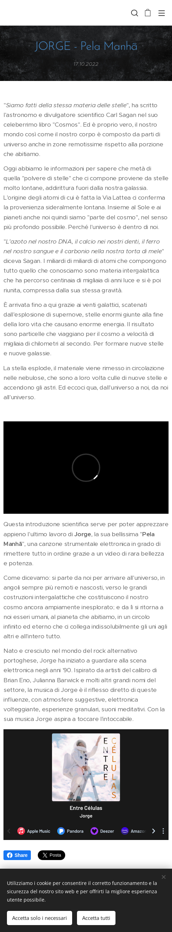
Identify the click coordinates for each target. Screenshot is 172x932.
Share (17, 855)
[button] (134, 12)
